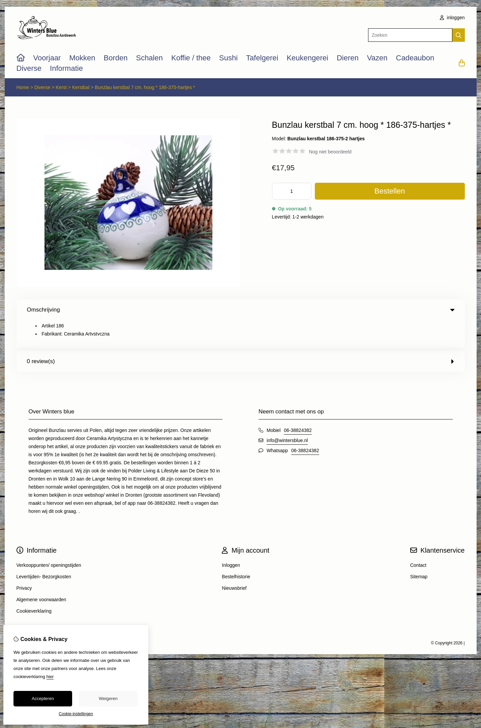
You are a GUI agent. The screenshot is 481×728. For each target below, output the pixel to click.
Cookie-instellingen (76, 713)
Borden (116, 58)
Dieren (348, 58)
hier (50, 676)
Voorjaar (47, 58)
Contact (418, 538)
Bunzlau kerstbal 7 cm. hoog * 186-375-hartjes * (145, 87)
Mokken (82, 58)
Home (23, 87)
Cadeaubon (415, 58)
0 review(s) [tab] (240, 334)
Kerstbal (80, 87)
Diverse (29, 68)
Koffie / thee (191, 58)
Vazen (377, 58)
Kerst (61, 87)
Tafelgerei (262, 58)
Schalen (149, 58)
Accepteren (43, 698)
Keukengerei (307, 58)
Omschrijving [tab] (240, 310)
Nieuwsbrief (234, 560)
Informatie (66, 68)
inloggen (452, 17)
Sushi (228, 58)
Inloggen (231, 538)
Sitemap (418, 549)
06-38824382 (298, 403)
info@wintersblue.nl (287, 413)
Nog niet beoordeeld (330, 151)
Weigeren (108, 698)
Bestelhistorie (236, 549)
